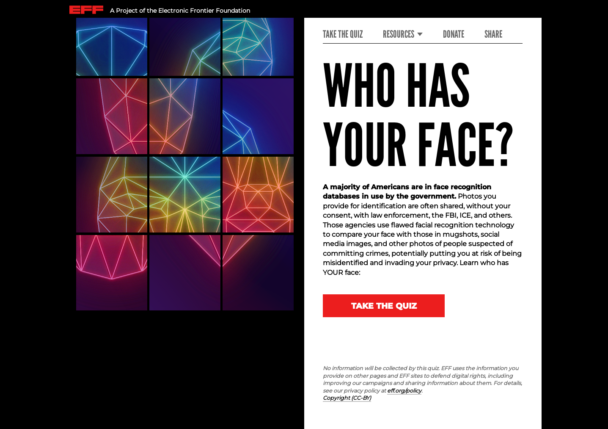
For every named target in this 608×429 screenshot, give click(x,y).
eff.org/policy (404, 390)
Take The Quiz (384, 306)
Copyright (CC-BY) (347, 398)
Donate (453, 34)
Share (493, 34)
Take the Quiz (343, 34)
